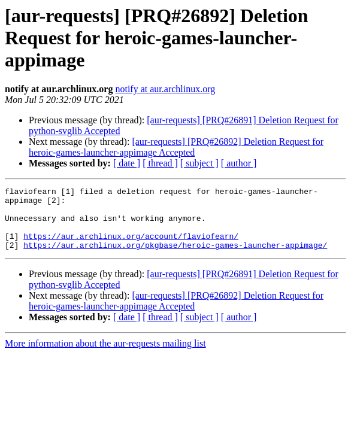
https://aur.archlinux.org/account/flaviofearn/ (130, 246)
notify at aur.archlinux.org (165, 89)
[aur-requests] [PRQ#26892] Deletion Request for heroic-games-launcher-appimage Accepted (176, 146)
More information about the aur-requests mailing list (105, 356)
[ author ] (239, 163)
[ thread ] (160, 163)
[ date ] (126, 163)
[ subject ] (199, 163)
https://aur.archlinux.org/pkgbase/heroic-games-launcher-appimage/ (175, 257)
